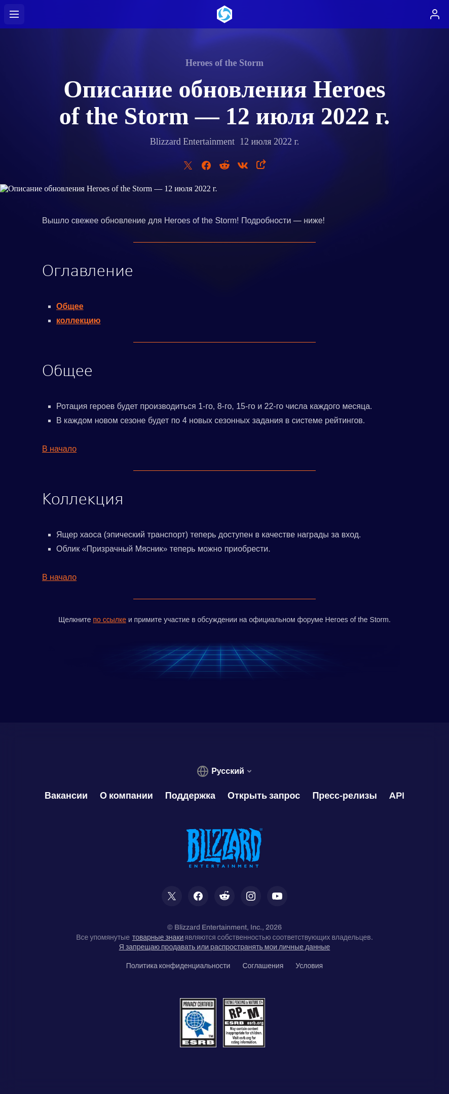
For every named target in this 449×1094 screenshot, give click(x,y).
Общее (70, 306)
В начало (59, 449)
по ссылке (109, 620)
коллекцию (78, 320)
